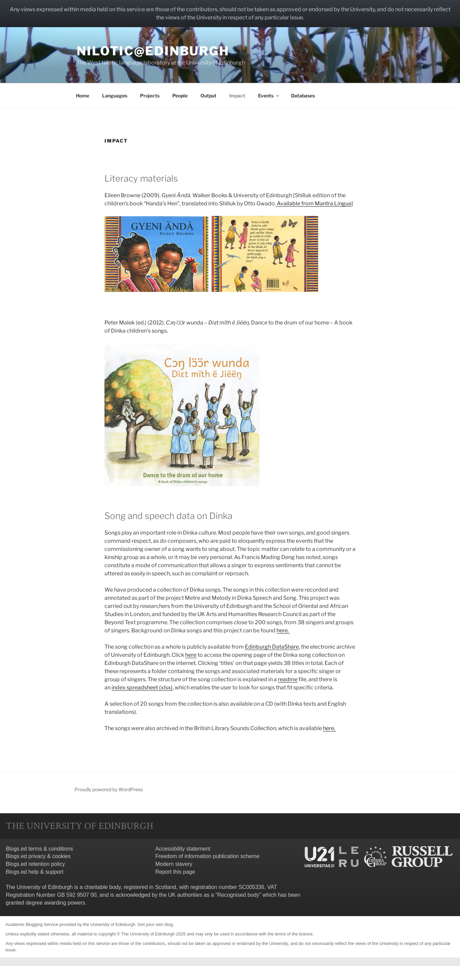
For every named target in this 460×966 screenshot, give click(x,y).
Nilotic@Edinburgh (153, 50)
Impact (237, 95)
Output (208, 95)
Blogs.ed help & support (34, 872)
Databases (303, 95)
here (190, 655)
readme (288, 679)
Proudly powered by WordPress (109, 789)
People (180, 95)
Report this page (175, 872)
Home (82, 95)
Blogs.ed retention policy (35, 864)
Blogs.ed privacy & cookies (38, 856)
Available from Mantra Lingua (313, 203)
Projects (149, 95)
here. (283, 630)
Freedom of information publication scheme (207, 856)
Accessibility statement (182, 849)
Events (269, 95)
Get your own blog (155, 924)
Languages (114, 95)
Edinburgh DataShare (272, 647)
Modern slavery (173, 864)
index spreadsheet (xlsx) (142, 687)
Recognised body (238, 895)
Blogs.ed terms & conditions (39, 849)
